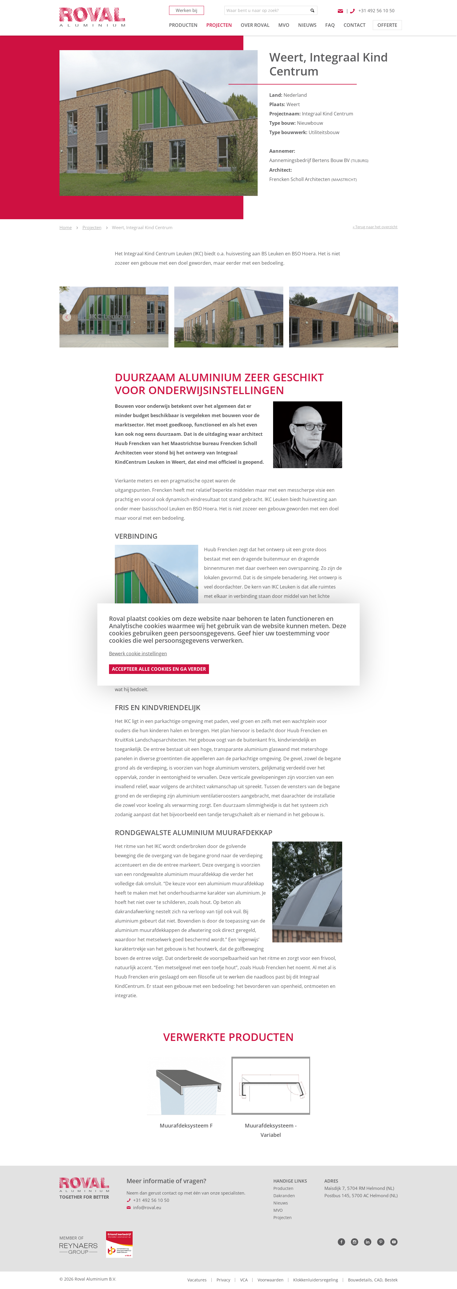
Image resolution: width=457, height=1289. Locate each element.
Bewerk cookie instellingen (138, 653)
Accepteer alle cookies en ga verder (159, 669)
